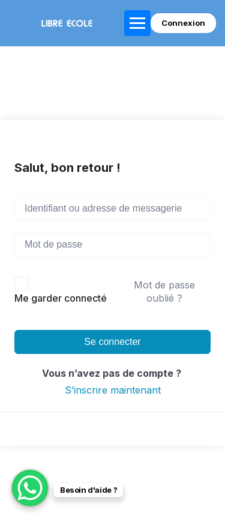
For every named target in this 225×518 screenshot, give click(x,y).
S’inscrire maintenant (113, 390)
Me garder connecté (60, 298)
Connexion (183, 23)
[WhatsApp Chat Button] (30, 488)
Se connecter (112, 342)
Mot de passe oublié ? (164, 291)
